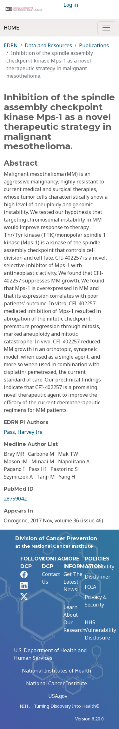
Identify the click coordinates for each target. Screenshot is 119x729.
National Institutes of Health (56, 670)
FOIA (90, 586)
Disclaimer (97, 576)
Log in (70, 4)
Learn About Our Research (74, 618)
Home (11, 27)
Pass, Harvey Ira (23, 431)
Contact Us (51, 578)
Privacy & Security (96, 600)
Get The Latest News (73, 582)
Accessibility (99, 566)
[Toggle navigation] (106, 27)
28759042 (15, 498)
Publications (94, 45)
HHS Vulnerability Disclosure (100, 630)
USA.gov (57, 696)
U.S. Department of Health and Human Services (50, 654)
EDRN (11, 45)
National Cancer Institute (56, 683)
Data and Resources (48, 45)
